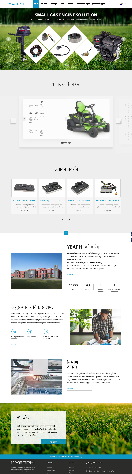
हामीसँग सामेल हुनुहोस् (98, 4)
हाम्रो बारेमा (45, 4)
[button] (8, 39)
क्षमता (63, 4)
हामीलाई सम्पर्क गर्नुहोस (83, 4)
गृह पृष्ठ (36, 4)
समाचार (71, 4)
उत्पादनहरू (55, 4)
